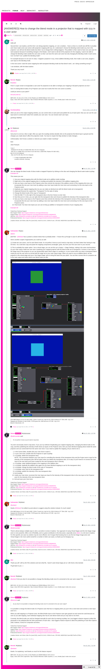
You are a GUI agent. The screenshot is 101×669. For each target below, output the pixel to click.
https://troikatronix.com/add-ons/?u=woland (45, 214)
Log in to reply (92, 34)
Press (76, 1)
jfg (11, 126)
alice (12, 38)
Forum (15, 10)
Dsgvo (82, 1)
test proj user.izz (16, 92)
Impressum (90, 1)
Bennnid (13, 78)
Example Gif (14, 171)
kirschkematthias (15, 108)
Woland (13, 166)
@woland (13, 503)
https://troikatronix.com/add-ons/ (24, 214)
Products (6, 10)
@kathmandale (15, 434)
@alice (18, 78)
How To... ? (10, 33)
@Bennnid (16, 126)
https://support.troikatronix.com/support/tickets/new (34, 211)
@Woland (20, 235)
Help (22, 10)
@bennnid (14, 129)
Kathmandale (14, 229)
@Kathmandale (26, 431)
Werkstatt (31, 10)
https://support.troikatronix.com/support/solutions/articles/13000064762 (37, 212)
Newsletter (43, 10)
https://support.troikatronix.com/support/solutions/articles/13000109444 (41, 216)
